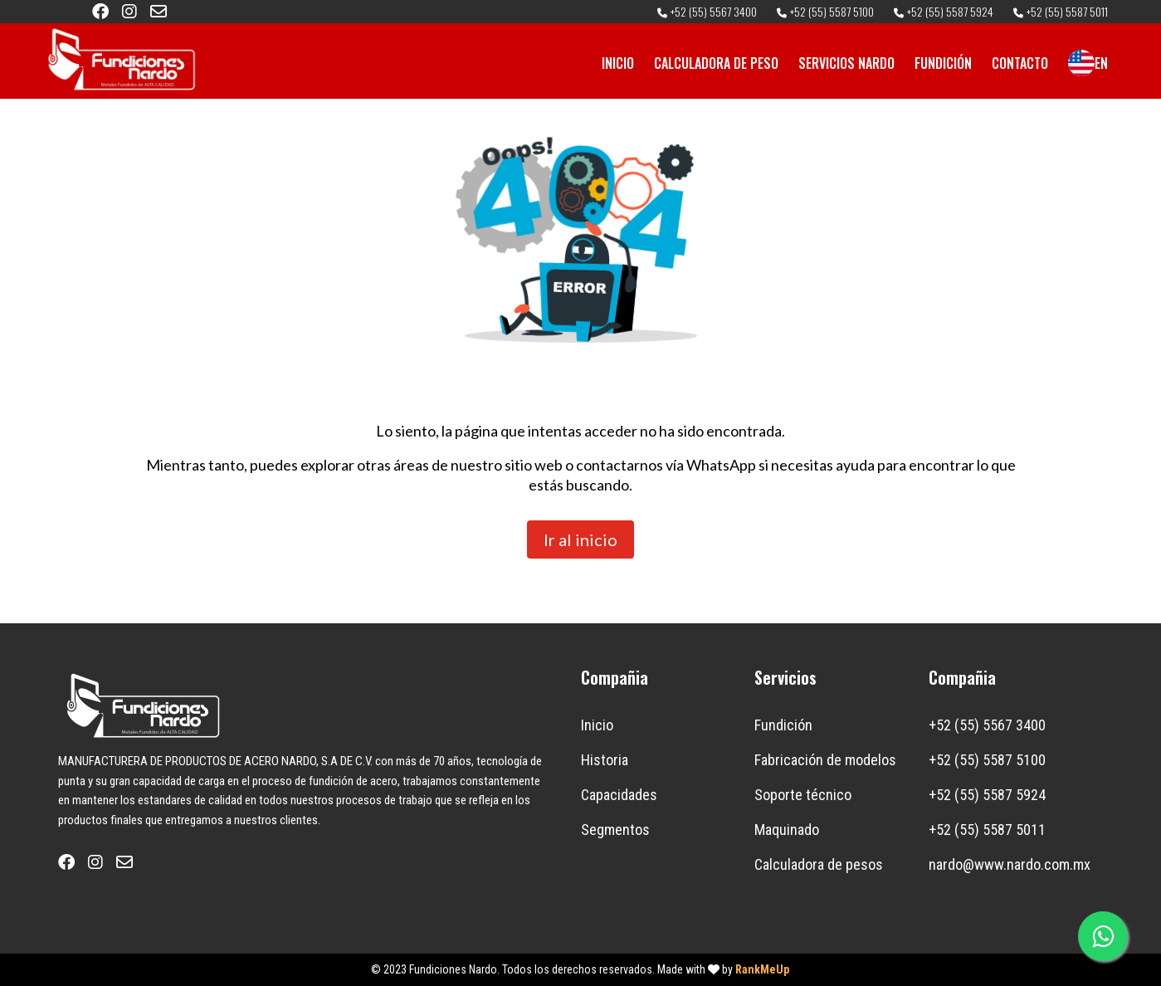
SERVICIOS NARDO (846, 63)
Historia (604, 760)
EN (1088, 63)
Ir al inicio (580, 539)
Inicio (597, 725)
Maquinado (786, 829)
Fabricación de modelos (825, 760)
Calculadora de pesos (818, 864)
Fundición (783, 725)
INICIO (618, 63)
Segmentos (615, 829)
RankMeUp (762, 969)
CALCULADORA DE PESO (716, 63)
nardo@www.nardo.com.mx (1009, 864)
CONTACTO (1020, 63)
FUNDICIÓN (943, 63)
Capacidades (619, 794)
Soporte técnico (802, 794)
